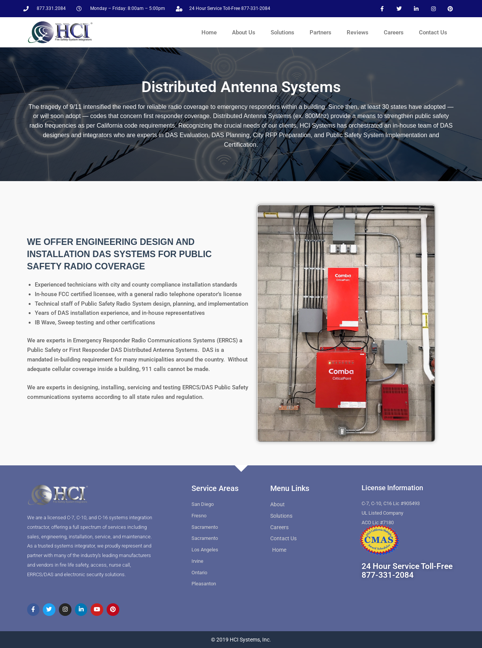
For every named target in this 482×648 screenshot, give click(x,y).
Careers (394, 32)
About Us (243, 32)
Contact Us (433, 32)
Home (209, 32)
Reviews (357, 32)
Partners (320, 32)
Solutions (282, 32)
